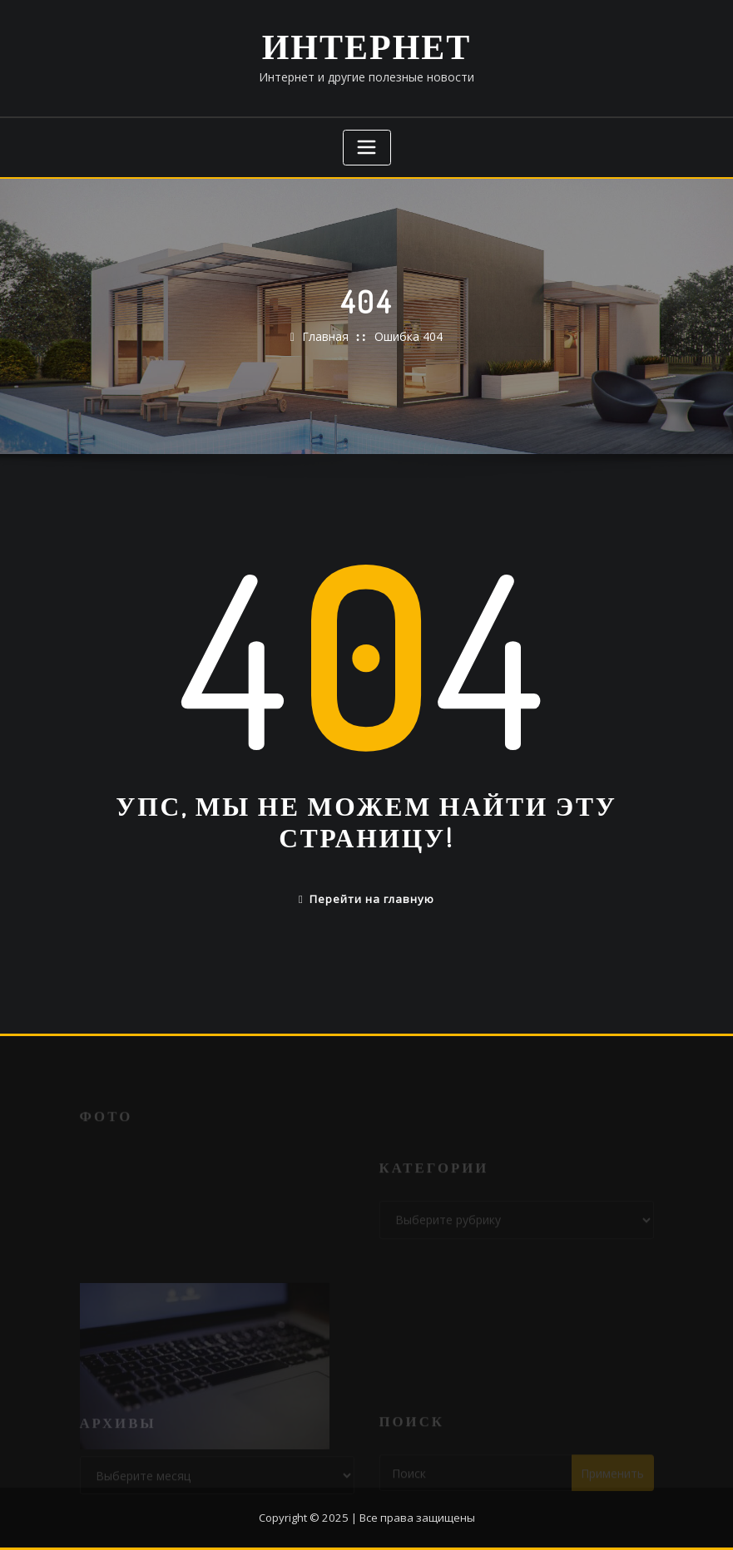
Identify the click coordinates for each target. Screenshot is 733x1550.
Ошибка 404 (408, 336)
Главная (325, 336)
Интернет (367, 45)
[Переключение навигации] (367, 148)
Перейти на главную (366, 898)
